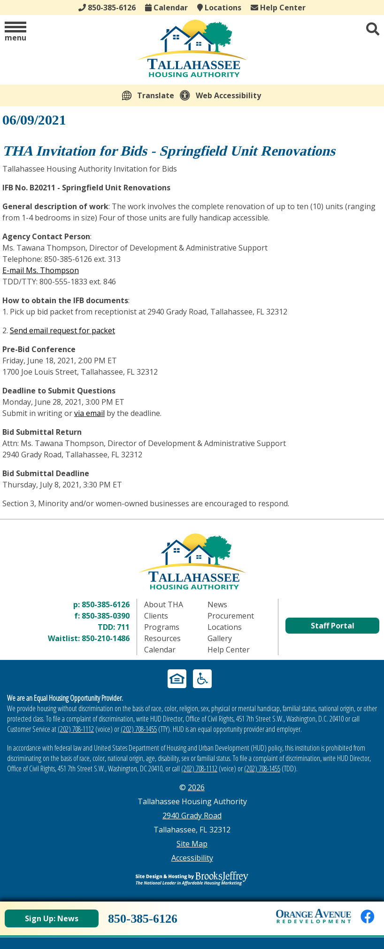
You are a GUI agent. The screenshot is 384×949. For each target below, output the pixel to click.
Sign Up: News (51, 918)
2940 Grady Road (192, 815)
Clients (156, 616)
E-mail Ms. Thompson (40, 270)
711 (123, 627)
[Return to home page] (192, 561)
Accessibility (192, 858)
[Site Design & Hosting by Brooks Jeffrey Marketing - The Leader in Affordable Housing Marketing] (192, 878)
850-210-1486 (106, 638)
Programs (161, 627)
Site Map (192, 844)
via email (89, 413)
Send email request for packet (62, 330)
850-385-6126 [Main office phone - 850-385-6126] (107, 7)
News (217, 604)
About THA (163, 604)
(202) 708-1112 (76, 729)
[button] (15, 32)
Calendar (166, 7)
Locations (219, 7)
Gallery (219, 638)
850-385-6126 (106, 604)
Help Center (278, 7)
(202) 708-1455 (139, 729)
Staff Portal (332, 625)
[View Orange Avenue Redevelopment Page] (313, 916)
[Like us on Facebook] (368, 916)
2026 (196, 787)
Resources (162, 638)
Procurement (230, 616)
